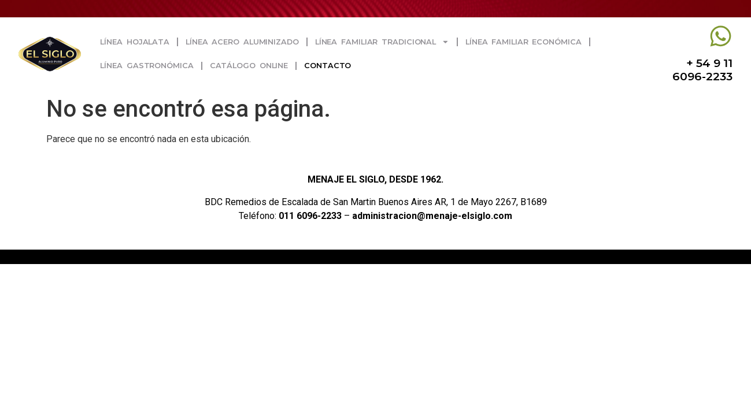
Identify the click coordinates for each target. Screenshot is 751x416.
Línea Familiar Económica (523, 42)
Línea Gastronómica (146, 65)
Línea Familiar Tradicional (382, 41)
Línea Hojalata (134, 42)
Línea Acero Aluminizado (242, 42)
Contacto (327, 65)
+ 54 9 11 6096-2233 (702, 69)
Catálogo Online (249, 65)
